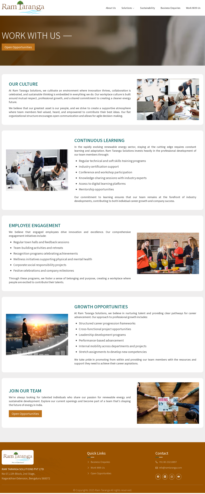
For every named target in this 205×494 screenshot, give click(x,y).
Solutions (127, 8)
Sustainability (147, 8)
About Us (111, 8)
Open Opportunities (20, 48)
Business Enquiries (170, 8)
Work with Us (193, 8)
